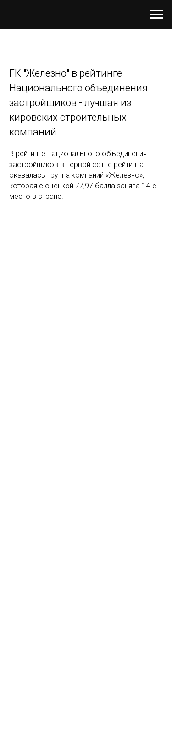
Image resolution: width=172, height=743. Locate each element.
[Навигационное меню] (156, 14)
